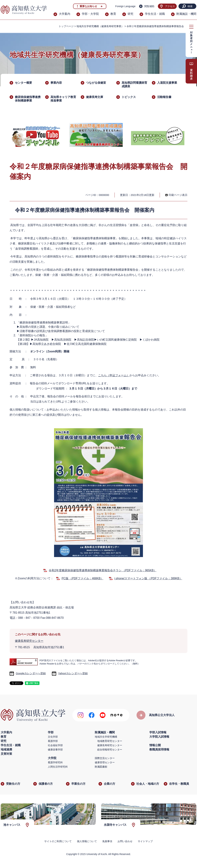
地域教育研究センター (109, 741)
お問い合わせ (125, 841)
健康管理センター (105, 762)
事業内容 (56, 82)
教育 (113, 13)
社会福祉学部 (55, 745)
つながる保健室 (96, 82)
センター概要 (23, 82)
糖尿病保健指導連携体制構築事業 (28, 98)
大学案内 (64, 13)
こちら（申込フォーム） (113, 375)
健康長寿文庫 (94, 96)
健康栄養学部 (55, 749)
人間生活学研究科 (58, 766)
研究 (130, 13)
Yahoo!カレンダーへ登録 (73, 673)
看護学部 (53, 741)
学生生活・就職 (155, 13)
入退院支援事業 (167, 82)
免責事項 (107, 841)
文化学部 (53, 736)
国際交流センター (105, 758)
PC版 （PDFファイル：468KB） (82, 578)
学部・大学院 (90, 13)
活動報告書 (164, 96)
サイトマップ (145, 841)
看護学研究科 (55, 762)
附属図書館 (101, 766)
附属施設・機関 (186, 13)
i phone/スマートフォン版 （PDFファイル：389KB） (148, 578)
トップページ (66, 26)
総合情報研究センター (109, 749)
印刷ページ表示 (178, 194)
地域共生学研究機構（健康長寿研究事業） (100, 26)
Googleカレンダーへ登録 (31, 673)
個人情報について (87, 841)
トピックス (129, 96)
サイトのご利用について (58, 841)
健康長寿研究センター (29, 640)
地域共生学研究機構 (106, 736)
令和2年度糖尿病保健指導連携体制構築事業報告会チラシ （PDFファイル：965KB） (102, 570)
